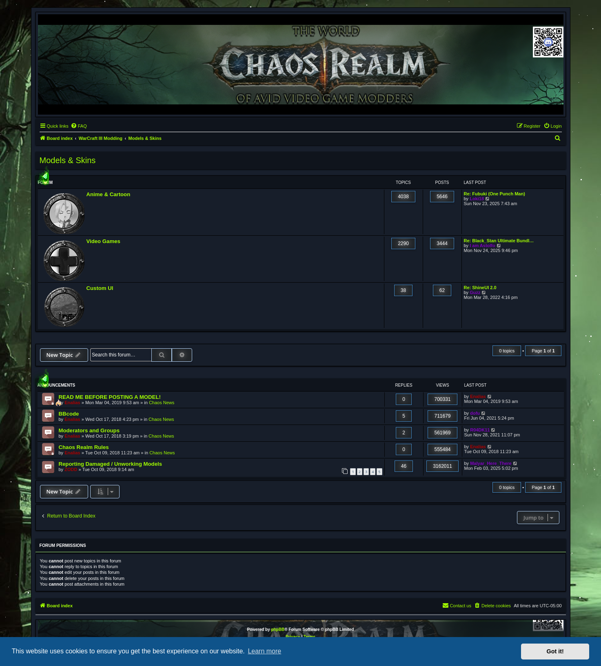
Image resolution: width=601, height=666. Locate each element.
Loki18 (477, 198)
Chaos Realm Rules (84, 447)
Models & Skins (68, 160)
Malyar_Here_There (491, 463)
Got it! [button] (555, 651)
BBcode (69, 414)
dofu (475, 413)
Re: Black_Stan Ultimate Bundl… (499, 240)
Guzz (475, 292)
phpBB (277, 629)
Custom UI (99, 288)
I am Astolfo (482, 245)
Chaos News (161, 402)
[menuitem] (79, 126)
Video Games (103, 241)
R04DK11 (480, 429)
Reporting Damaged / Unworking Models (110, 464)
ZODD (70, 469)
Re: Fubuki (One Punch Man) (494, 193)
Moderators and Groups (89, 430)
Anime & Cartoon (108, 194)
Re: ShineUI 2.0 (480, 287)
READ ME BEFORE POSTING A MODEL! (110, 397)
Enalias (72, 402)
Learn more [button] (264, 651)
